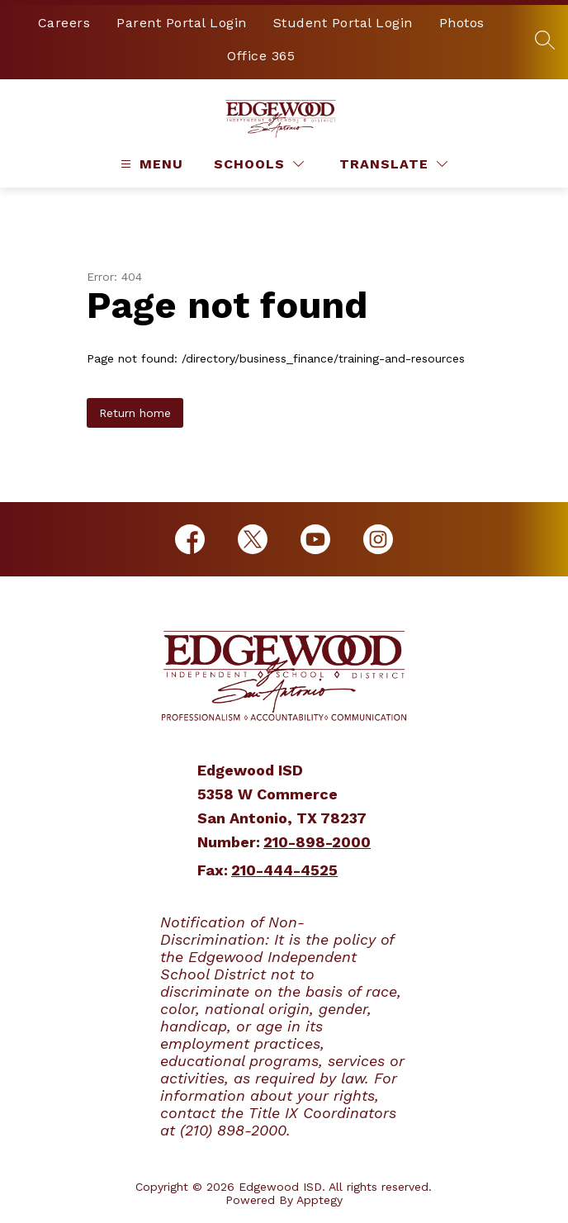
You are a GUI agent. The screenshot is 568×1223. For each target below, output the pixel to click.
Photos (462, 23)
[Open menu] (149, 164)
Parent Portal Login (181, 23)
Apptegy (319, 1199)
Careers (64, 23)
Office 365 (261, 56)
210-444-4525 (284, 870)
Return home (135, 413)
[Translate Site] (393, 164)
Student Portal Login (343, 23)
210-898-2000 (317, 842)
